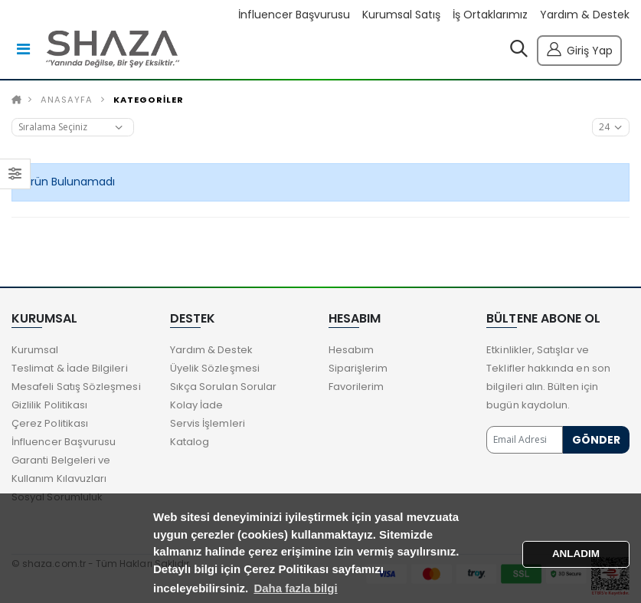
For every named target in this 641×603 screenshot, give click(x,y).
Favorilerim (356, 386)
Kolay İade (197, 405)
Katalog (189, 441)
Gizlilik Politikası (49, 405)
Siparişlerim (358, 368)
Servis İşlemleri (207, 423)
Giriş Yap (579, 49)
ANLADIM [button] (576, 553)
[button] (519, 52)
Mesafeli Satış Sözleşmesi (76, 386)
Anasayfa (67, 99)
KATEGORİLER (148, 99)
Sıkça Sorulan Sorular (223, 386)
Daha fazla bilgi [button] (295, 588)
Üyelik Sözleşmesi (215, 368)
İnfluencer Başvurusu (294, 15)
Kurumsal (35, 349)
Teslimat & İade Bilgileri (69, 368)
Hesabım (351, 349)
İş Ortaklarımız (490, 15)
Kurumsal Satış (401, 15)
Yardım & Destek (585, 15)
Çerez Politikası (49, 423)
